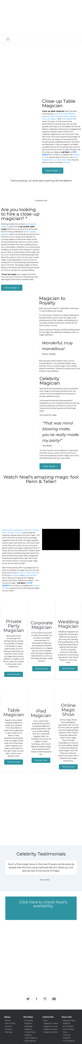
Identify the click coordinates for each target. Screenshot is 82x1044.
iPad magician (67, 119)
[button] (41, 908)
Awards (8, 1026)
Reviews (8, 1029)
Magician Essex (69, 1020)
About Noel (10, 1023)
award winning (60, 114)
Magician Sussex (50, 1029)
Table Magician (30, 1038)
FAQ (45, 1020)
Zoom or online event (27, 573)
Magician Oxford (51, 1032)
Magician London (51, 1023)
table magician (56, 116)
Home (7, 1020)
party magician (70, 116)
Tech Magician (69, 1041)
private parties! (30, 575)
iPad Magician (30, 1041)
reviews (66, 162)
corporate (15, 575)
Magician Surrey (50, 1026)
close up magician (49, 119)
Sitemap (8, 1032)
